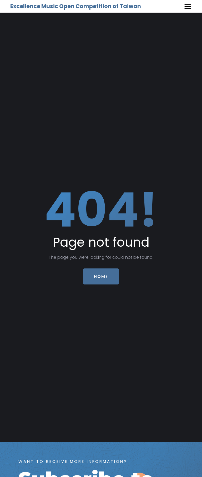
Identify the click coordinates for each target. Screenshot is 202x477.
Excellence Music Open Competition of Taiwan (75, 6)
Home (101, 276)
